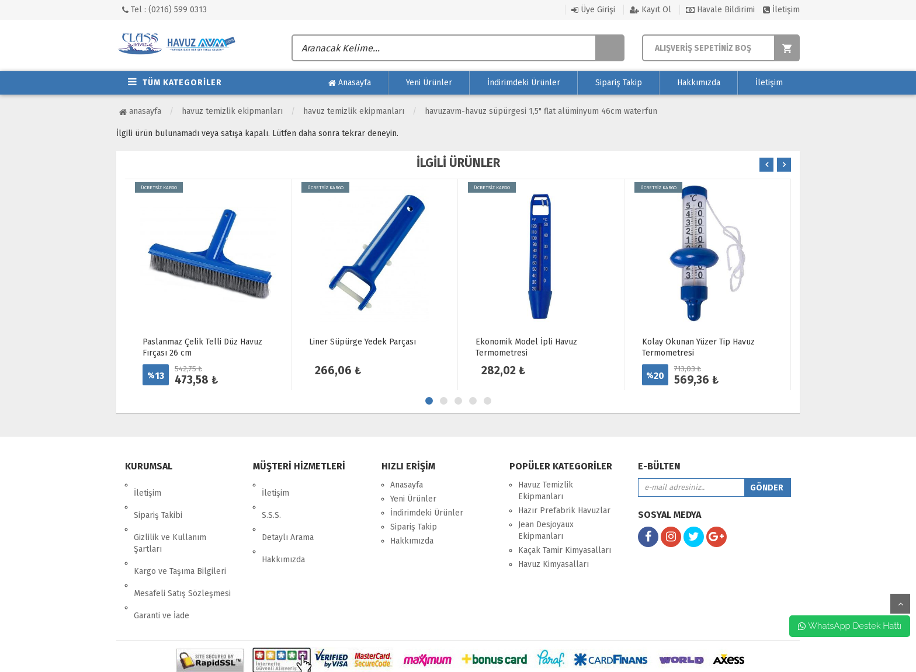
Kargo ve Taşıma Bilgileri (180, 539)
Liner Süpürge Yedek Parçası (362, 342)
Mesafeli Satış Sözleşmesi (182, 553)
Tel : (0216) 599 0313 (164, 10)
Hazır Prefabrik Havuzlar (564, 511)
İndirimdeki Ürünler (523, 83)
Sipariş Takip (618, 83)
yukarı (900, 604)
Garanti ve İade (161, 567)
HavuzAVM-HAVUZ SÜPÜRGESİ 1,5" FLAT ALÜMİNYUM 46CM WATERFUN (541, 111)
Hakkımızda (698, 83)
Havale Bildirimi (720, 10)
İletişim (781, 10)
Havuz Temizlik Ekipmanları (232, 111)
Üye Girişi (593, 10)
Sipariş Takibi (158, 499)
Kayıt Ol (650, 10)
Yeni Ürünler (429, 83)
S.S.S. (271, 499)
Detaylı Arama (288, 513)
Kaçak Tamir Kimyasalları (564, 550)
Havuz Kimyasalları (553, 564)
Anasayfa (349, 83)
